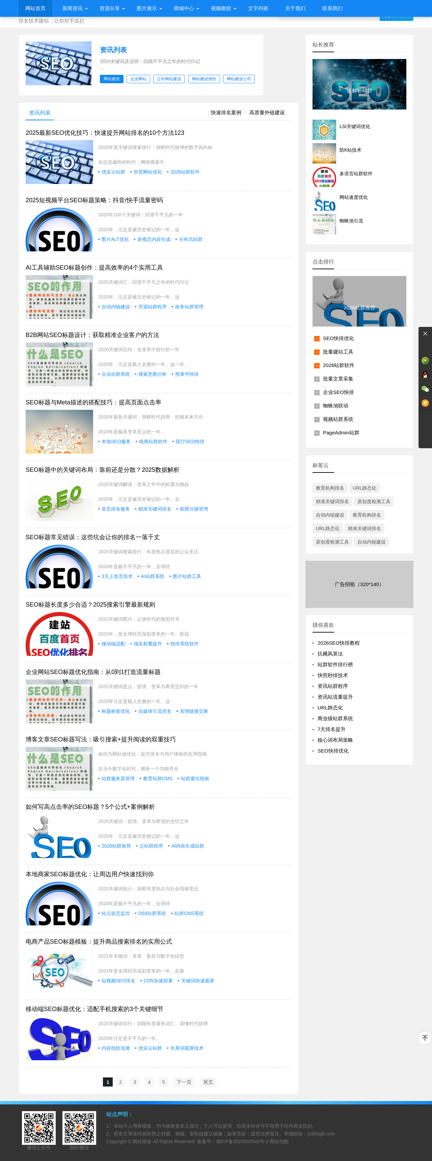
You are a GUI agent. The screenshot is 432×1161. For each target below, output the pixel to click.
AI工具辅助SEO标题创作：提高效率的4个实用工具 (94, 267)
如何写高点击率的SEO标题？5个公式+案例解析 (90, 806)
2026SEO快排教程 (339, 643)
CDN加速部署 (158, 980)
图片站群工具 (187, 576)
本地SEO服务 (116, 441)
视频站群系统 (338, 419)
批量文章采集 (338, 378)
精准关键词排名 (154, 509)
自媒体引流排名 (154, 711)
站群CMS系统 (189, 913)
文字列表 (258, 8)
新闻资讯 (72, 8)
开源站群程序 (152, 306)
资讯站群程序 (333, 686)
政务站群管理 (189, 306)
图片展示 (147, 8)
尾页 (208, 1082)
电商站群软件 (153, 441)
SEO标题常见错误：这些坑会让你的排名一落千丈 (93, 537)
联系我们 (332, 8)
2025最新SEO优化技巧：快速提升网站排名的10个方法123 (105, 132)
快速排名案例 (226, 112)
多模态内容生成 (153, 239)
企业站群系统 (116, 374)
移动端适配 (113, 643)
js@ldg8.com (321, 1133)
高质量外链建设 (267, 112)
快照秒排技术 (333, 675)
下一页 (184, 1082)
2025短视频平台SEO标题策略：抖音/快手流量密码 (94, 200)
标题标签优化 (116, 711)
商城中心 (184, 8)
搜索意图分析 (152, 374)
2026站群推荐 (116, 846)
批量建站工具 (338, 352)
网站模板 (142, 1141)
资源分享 (110, 8)
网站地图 (279, 1141)
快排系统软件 (184, 643)
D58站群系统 (152, 913)
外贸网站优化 (148, 172)
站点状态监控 (116, 913)
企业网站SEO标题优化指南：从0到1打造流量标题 (93, 672)
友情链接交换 (194, 711)
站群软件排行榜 (335, 664)
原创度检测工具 (373, 501)
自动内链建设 (116, 306)
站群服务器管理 (118, 778)
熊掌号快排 (187, 374)
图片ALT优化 (115, 239)
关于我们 (295, 8)
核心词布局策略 (335, 740)
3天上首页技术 (117, 576)
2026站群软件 (185, 172)
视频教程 (221, 8)
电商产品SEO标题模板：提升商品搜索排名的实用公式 (99, 941)
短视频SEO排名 (118, 980)
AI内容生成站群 (187, 846)
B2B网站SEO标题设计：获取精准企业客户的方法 (92, 335)
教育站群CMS (157, 778)
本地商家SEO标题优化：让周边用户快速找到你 (90, 874)
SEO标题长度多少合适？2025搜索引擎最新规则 (90, 604)
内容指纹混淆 (116, 1048)
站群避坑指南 (195, 778)
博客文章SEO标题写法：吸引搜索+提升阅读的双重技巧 (101, 739)
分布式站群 (190, 239)
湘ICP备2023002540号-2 (242, 1141)
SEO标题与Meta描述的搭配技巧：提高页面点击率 (93, 402)
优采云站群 (113, 172)
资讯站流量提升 (335, 697)
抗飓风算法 (330, 653)
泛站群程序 (151, 846)
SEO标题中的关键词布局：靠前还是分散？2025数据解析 (103, 469)
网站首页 (35, 8)
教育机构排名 (330, 488)
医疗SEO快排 (190, 441)
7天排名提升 (332, 729)
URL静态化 (364, 488)
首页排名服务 (116, 509)
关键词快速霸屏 (197, 980)
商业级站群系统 (335, 718)
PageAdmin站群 (341, 432)
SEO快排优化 (338, 338)
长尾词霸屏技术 (187, 1048)
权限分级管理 (194, 509)
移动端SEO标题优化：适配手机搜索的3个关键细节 (94, 1009)
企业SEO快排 (338, 392)
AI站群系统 (152, 576)
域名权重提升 (148, 643)
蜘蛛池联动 (335, 405)
